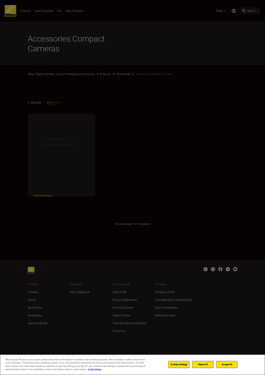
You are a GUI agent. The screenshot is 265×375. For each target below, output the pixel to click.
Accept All (227, 364)
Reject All (203, 364)
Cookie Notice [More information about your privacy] (94, 369)
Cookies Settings (179, 364)
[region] (132, 365)
